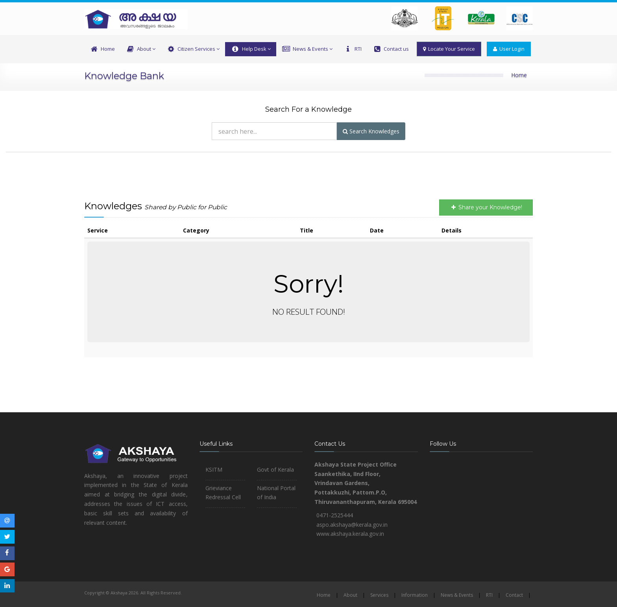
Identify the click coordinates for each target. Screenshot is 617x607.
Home (102, 49)
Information (414, 595)
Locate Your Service (449, 48)
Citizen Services (193, 49)
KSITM (213, 469)
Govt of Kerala (275, 469)
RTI (353, 49)
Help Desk (250, 49)
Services (379, 595)
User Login (509, 48)
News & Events (307, 49)
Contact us (391, 49)
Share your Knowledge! (486, 207)
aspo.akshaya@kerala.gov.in (352, 524)
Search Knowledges (371, 131)
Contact (514, 595)
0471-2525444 (334, 515)
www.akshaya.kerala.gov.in (350, 533)
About (140, 49)
